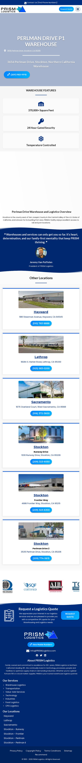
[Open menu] (77, 9)
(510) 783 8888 (41, 323)
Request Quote (66, 9)
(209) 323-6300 (41, 510)
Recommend (41, 754)
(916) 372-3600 (41, 413)
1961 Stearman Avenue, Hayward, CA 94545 (41, 316)
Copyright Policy (33, 750)
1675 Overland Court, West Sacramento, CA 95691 (41, 406)
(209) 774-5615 (41, 558)
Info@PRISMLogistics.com (43, 650)
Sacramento (41, 402)
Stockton (41, 447)
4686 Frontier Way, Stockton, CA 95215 (41, 503)
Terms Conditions (52, 750)
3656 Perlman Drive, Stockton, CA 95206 (23, 50)
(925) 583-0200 (41, 368)
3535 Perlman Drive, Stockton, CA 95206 (41, 551)
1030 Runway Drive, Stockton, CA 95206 (41, 455)
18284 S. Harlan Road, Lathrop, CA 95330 (41, 361)
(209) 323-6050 (41, 461)
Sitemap (68, 750)
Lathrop (41, 357)
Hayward (41, 312)
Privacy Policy (16, 750)
